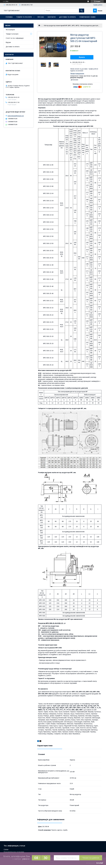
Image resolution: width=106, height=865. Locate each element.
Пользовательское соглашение (14, 852)
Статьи (6, 849)
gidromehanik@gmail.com (16, 115)
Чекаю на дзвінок (90, 857)
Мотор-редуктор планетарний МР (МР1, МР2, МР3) (61, 25)
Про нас (40, 17)
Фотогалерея (10, 29)
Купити (82, 57)
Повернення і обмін (87, 17)
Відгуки (8, 42)
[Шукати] (81, 11)
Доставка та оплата (67, 17)
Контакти (51, 17)
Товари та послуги (24, 17)
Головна (9, 17)
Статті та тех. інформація (14, 38)
